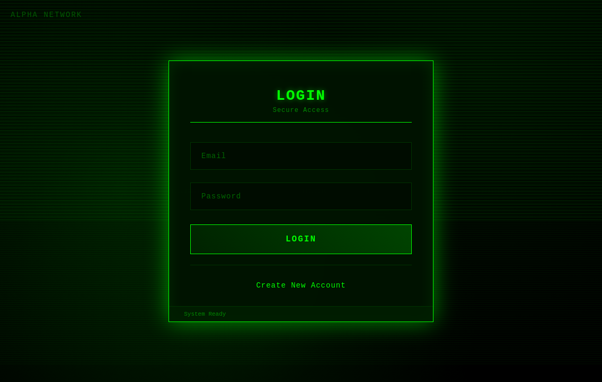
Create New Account (301, 285)
